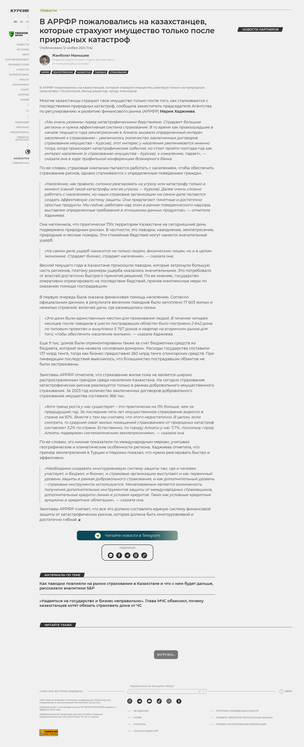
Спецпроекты (19, 131)
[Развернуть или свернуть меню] (26, 110)
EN (21, 21)
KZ (26, 21)
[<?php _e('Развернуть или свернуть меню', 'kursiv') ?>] (26, 148)
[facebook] (178, 701)
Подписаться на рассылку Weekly (152, 686)
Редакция (22, 121)
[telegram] (139, 701)
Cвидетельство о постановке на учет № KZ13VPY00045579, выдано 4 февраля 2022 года (77, 708)
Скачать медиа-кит (146, 731)
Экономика (20, 83)
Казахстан (21, 154)
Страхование (118, 72)
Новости (22, 43)
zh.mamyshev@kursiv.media (70, 63)
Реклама (22, 126)
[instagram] (129, 701)
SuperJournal (19, 73)
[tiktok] (159, 701)
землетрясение (63, 72)
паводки (100, 72)
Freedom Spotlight (16, 136)
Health (24, 78)
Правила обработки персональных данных (244, 717)
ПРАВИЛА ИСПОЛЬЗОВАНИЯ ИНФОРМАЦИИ (241, 724)
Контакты (140, 724)
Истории (22, 48)
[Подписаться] (203, 691)
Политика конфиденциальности (237, 711)
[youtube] (149, 701)
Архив (24, 98)
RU (15, 21)
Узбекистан (20, 159)
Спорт (24, 88)
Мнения (23, 93)
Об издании (141, 711)
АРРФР (45, 72)
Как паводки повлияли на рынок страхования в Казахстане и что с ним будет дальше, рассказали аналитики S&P (126, 585)
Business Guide (19, 63)
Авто (25, 53)
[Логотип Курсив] (18, 9)
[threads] (169, 701)
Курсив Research (17, 58)
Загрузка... (166, 655)
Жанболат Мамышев (70, 55)
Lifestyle (22, 68)
